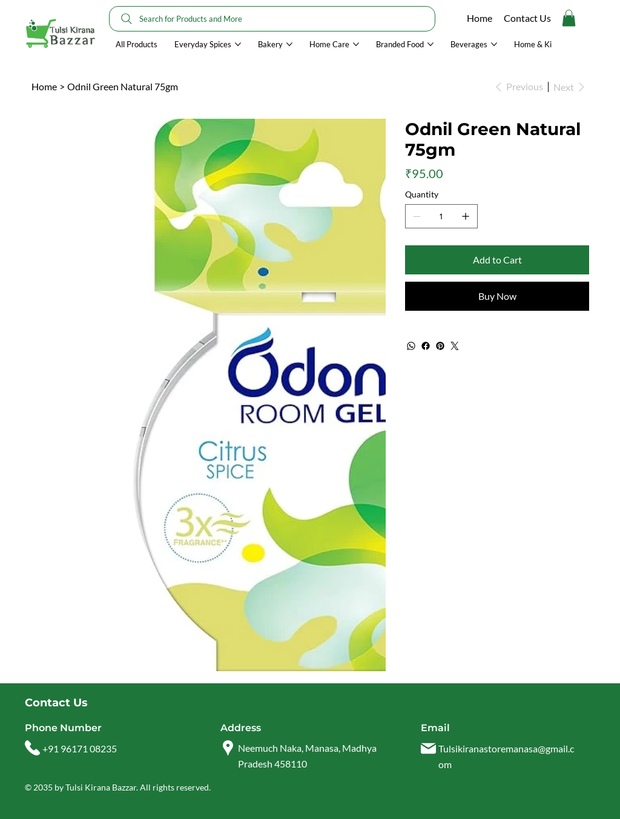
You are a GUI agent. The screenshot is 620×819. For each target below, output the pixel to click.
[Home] (44, 87)
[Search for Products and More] (272, 18)
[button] (569, 18)
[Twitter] (455, 346)
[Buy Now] (497, 296)
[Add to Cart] (497, 259)
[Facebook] (426, 346)
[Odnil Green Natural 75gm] (122, 87)
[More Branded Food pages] (430, 44)
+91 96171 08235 (79, 748)
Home (479, 18)
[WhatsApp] (411, 346)
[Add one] (465, 216)
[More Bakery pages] (289, 44)
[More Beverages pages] (494, 44)
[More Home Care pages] (356, 44)
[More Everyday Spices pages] (238, 44)
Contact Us (527, 18)
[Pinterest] (440, 346)
